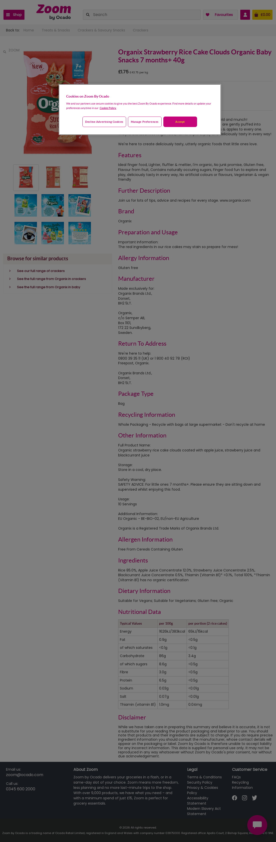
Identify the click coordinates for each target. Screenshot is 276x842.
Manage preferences (145, 121)
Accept (180, 121)
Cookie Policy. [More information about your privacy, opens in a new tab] (108, 108)
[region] (140, 109)
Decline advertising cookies (104, 121)
